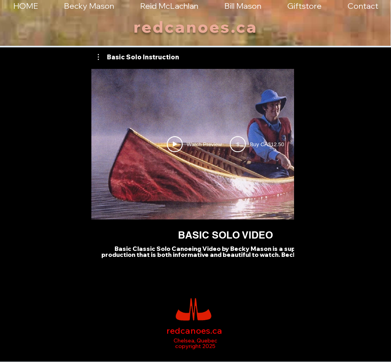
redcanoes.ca (196, 27)
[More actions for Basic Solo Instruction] (138, 57)
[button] (138, 57)
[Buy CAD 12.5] (257, 144)
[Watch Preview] (194, 144)
